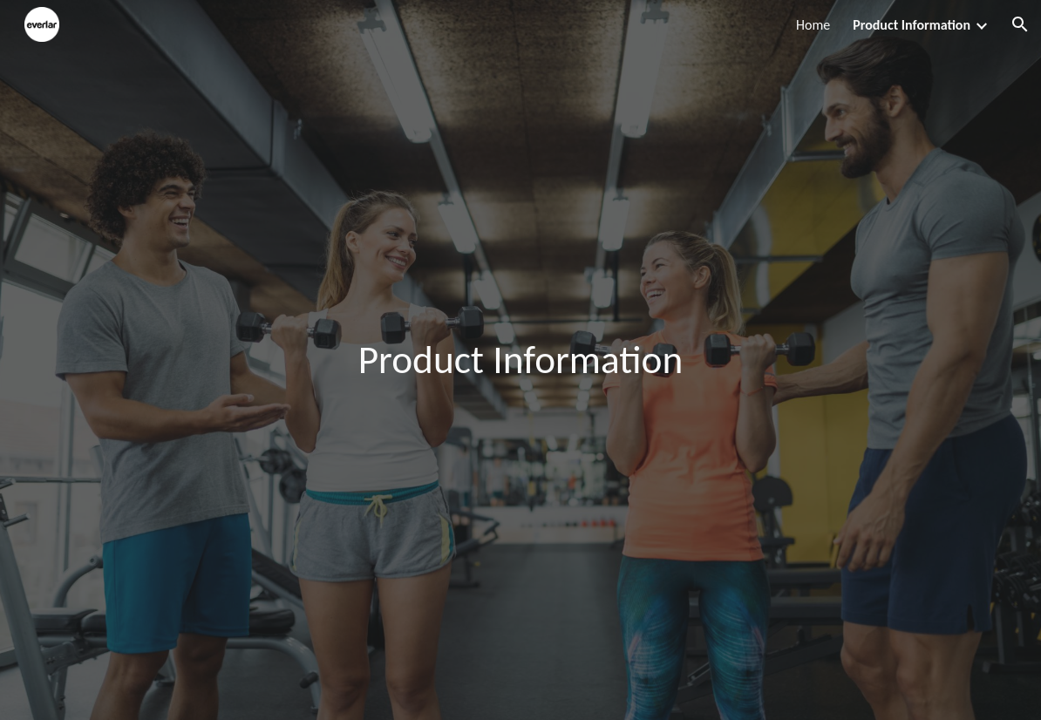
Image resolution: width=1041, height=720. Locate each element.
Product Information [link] (911, 25)
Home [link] (813, 25)
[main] (521, 360)
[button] (1020, 24)
